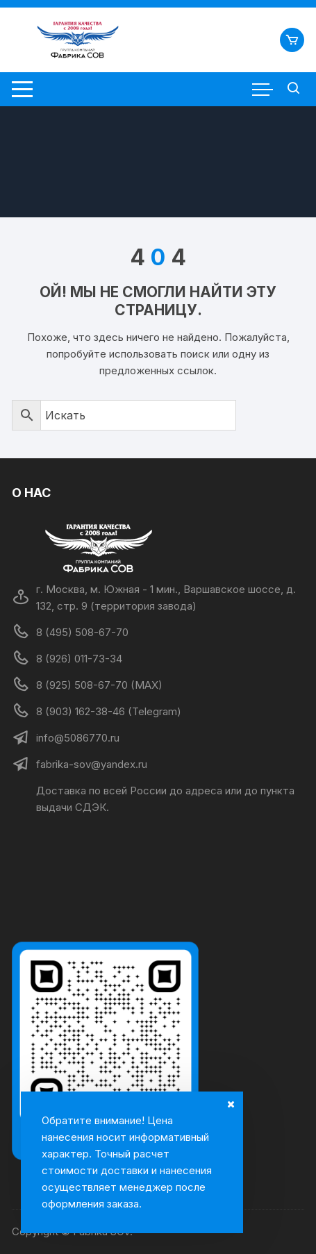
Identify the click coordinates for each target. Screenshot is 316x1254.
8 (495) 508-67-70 (82, 632)
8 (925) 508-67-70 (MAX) (99, 685)
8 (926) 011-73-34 (79, 658)
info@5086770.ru (77, 737)
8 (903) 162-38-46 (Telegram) (108, 711)
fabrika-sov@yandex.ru (91, 764)
